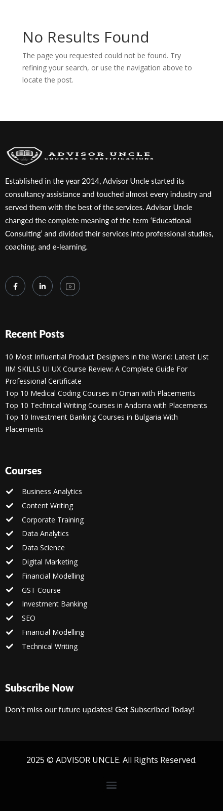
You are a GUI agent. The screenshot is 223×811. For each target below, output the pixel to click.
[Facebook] (15, 286)
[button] (111, 784)
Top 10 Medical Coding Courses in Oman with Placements (100, 393)
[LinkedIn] (42, 286)
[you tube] (70, 286)
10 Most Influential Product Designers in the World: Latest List (107, 356)
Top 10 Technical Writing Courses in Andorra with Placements (106, 405)
